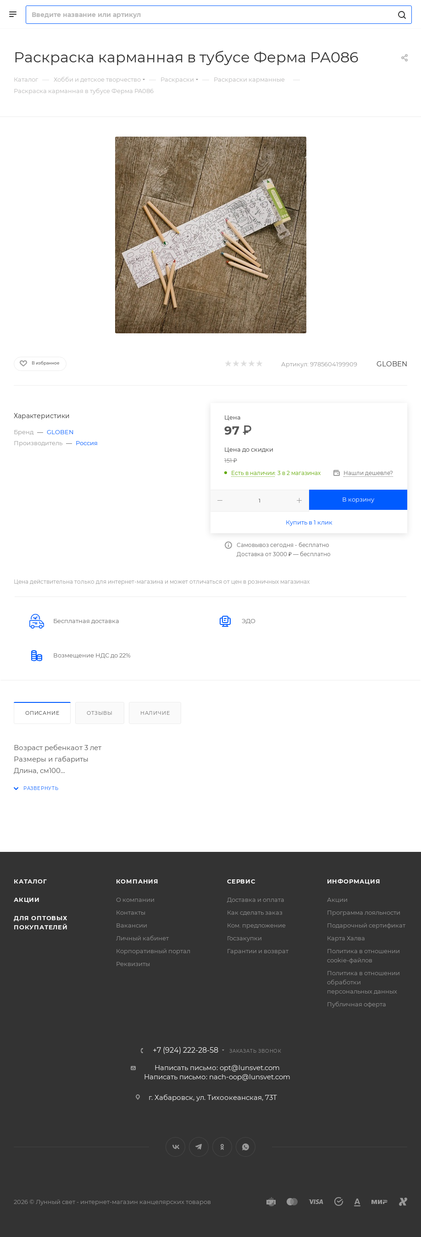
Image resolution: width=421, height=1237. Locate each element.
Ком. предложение (256, 925)
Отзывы (100, 713)
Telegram (199, 1147)
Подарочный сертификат (366, 925)
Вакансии (131, 925)
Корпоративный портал (153, 951)
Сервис (241, 881)
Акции (27, 899)
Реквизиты (133, 963)
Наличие (155, 713)
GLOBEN (392, 363)
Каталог (30, 881)
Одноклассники (222, 1147)
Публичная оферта (356, 1004)
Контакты (130, 912)
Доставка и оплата (255, 899)
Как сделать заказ (255, 912)
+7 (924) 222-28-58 (185, 1050)
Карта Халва (346, 938)
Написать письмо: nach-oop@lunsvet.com (217, 1076)
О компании (135, 899)
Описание (42, 713)
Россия (87, 443)
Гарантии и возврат (257, 951)
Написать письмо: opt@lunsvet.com (217, 1067)
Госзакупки (244, 938)
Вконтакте (175, 1147)
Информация (354, 881)
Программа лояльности (363, 912)
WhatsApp (245, 1147)
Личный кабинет (142, 938)
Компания (137, 881)
